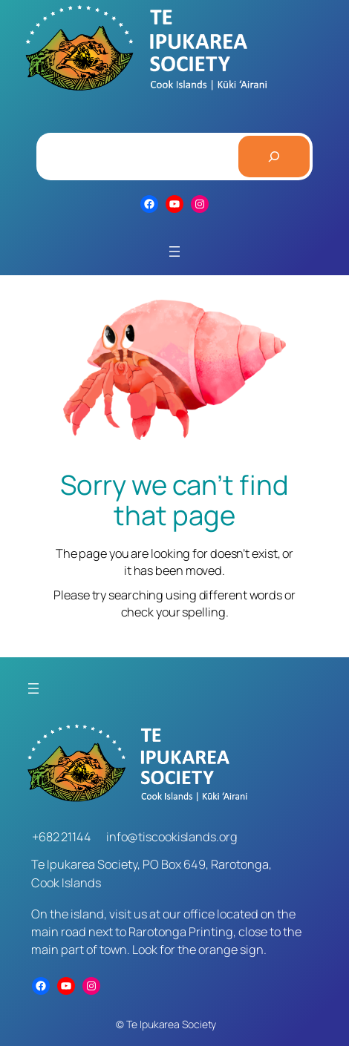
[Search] (274, 156)
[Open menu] (174, 251)
